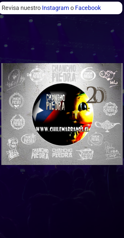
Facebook (88, 7)
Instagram (55, 7)
